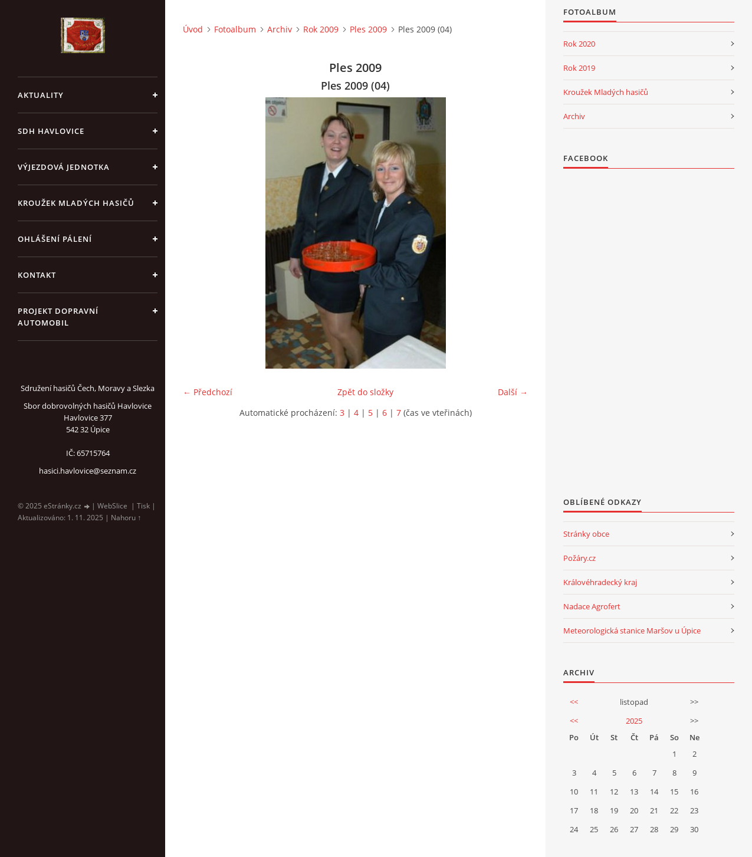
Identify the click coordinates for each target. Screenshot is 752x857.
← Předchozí (207, 392)
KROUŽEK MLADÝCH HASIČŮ (76, 203)
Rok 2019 (579, 68)
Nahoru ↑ (126, 518)
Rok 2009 (321, 29)
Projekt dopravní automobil (58, 317)
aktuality (41, 95)
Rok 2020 (579, 43)
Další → (513, 392)
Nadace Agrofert (591, 606)
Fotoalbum (235, 29)
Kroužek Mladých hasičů (605, 92)
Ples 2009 (368, 29)
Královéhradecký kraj (600, 582)
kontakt (37, 275)
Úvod (193, 29)
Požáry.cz (579, 558)
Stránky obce (586, 533)
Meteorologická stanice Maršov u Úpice (632, 630)
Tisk (143, 506)
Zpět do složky (365, 392)
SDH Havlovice (51, 131)
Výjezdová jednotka (64, 167)
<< (574, 702)
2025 (634, 720)
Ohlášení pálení (55, 239)
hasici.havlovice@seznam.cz (87, 470)
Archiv (279, 29)
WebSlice (112, 506)
